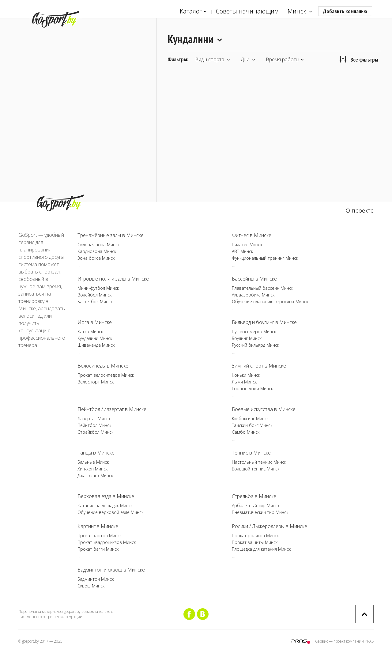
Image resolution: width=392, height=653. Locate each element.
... (78, 265)
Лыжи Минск (244, 382)
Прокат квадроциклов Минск (106, 542)
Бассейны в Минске (254, 278)
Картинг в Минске (97, 526)
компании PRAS (360, 641)
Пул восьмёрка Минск (254, 331)
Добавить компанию (345, 11)
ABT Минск (242, 251)
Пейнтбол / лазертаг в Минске (111, 409)
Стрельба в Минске (254, 496)
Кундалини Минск (94, 338)
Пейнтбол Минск (94, 425)
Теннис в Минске (251, 452)
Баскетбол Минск (94, 301)
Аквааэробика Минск (253, 295)
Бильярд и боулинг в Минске (264, 322)
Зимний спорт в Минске (259, 365)
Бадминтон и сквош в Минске (111, 569)
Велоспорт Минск (95, 382)
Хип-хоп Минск (92, 469)
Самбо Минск (245, 432)
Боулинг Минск (247, 338)
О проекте (360, 210)
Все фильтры (359, 59)
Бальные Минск (93, 462)
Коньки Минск (246, 375)
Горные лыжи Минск (252, 388)
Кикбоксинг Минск (250, 418)
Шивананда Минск (96, 345)
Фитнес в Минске (251, 235)
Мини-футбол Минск (98, 288)
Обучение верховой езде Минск (110, 512)
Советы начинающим (247, 11)
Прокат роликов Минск (255, 535)
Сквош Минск (90, 586)
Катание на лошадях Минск (105, 505)
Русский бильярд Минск (255, 345)
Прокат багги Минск (98, 549)
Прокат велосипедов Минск (105, 375)
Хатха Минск (90, 331)
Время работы (285, 59)
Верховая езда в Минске (105, 496)
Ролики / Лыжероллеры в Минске (269, 526)
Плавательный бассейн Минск (262, 288)
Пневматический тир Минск (260, 512)
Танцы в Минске (96, 452)
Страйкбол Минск (95, 432)
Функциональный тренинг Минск (265, 258)
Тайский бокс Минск (252, 425)
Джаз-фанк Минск (95, 475)
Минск (300, 11)
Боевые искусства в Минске (264, 409)
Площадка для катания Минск (261, 549)
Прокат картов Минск (99, 535)
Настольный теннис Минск (259, 462)
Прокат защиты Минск (254, 542)
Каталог (193, 11)
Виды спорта (212, 59)
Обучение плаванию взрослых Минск (270, 301)
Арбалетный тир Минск (255, 505)
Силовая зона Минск (98, 244)
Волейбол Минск (94, 295)
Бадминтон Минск (95, 579)
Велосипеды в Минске (102, 365)
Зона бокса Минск (96, 258)
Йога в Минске (94, 322)
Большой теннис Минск (255, 469)
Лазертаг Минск (93, 418)
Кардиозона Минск (96, 251)
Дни (248, 59)
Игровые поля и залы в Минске (113, 278)
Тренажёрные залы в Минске (110, 235)
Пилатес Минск (247, 244)
